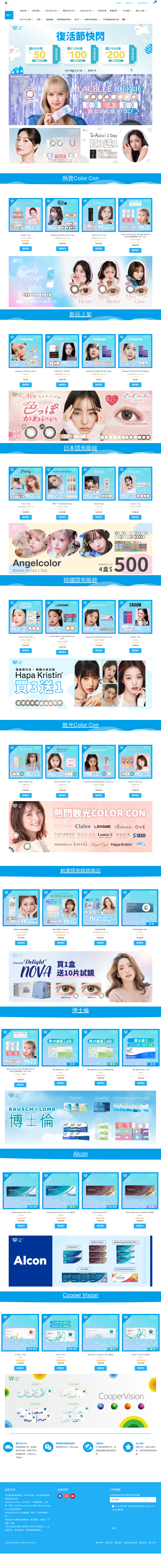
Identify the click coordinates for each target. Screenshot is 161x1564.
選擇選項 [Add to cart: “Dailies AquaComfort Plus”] (21, 1236)
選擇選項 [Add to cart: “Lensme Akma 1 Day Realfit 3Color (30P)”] (62, 657)
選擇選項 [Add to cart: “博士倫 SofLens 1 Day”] (141, 1092)
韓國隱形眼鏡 (80, 584)
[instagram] (67, 1506)
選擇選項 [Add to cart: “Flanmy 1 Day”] (25, 249)
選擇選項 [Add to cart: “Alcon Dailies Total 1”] (100, 1236)
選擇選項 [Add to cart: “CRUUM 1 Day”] (135, 655)
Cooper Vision (80, 1305)
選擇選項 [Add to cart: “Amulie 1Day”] (99, 521)
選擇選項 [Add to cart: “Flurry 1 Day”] (25, 521)
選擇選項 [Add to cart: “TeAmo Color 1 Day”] (99, 249)
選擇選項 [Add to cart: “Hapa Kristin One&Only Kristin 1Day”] (99, 655)
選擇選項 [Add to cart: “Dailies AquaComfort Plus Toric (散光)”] (61, 1236)
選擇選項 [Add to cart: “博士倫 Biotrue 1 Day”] (60, 1092)
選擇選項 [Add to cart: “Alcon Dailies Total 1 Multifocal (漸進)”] (140, 1236)
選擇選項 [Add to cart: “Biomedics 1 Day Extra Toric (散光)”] (100, 1378)
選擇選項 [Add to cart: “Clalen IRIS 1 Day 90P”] (62, 388)
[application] (133, 3)
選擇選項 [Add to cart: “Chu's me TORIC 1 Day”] (62, 801)
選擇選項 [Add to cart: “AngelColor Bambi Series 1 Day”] (62, 249)
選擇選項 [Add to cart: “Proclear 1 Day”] (20, 1378)
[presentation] (129, 1529)
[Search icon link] (6, 3)
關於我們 (99, 1553)
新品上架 (80, 317)
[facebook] (60, 1506)
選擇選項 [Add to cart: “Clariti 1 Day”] (60, 1378)
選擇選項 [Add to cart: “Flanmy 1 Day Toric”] (135, 801)
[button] (11, 49)
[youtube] (73, 1506)
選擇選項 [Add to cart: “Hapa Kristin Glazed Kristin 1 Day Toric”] (99, 803)
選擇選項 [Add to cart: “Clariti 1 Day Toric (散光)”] (141, 1378)
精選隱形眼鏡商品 (80, 878)
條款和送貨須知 (130, 1553)
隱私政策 (143, 1553)
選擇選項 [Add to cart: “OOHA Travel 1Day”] (25, 655)
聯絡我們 (118, 1553)
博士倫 (80, 1018)
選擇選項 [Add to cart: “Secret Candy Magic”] (21, 951)
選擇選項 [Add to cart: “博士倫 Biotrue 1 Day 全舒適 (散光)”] (100, 1092)
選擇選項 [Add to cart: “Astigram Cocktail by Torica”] (25, 388)
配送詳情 (109, 1553)
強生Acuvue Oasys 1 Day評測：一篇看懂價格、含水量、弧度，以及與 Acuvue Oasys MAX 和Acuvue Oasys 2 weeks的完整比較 (28, 1516)
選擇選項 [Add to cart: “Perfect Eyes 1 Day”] (140, 951)
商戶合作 (152, 1553)
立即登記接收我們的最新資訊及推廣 (133, 1508)
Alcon (80, 1163)
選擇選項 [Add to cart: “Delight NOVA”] (100, 951)
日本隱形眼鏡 (80, 452)
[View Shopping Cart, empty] (154, 3)
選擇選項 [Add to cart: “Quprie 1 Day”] (135, 521)
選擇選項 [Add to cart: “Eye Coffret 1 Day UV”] (61, 951)
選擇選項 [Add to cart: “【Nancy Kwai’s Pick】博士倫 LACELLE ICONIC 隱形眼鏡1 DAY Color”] (135, 253)
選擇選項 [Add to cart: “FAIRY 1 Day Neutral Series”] (62, 521)
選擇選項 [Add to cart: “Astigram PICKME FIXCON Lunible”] (99, 388)
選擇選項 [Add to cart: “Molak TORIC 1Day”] (25, 801)
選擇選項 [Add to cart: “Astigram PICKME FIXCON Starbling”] (135, 388)
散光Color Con (80, 730)
